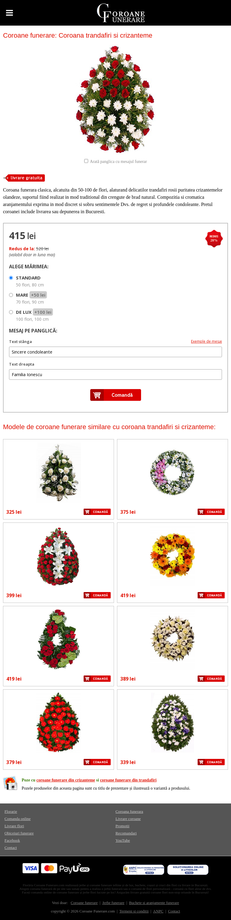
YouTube (123, 840)
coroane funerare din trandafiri (128, 780)
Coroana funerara (129, 811)
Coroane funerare (84, 903)
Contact (11, 847)
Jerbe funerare (113, 903)
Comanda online (18, 818)
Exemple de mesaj (206, 341)
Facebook (12, 840)
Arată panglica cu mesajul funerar (118, 161)
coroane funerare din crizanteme (65, 780)
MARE (31, 298)
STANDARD (30, 281)
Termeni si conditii (134, 911)
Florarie (11, 811)
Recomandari (126, 833)
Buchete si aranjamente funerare (154, 903)
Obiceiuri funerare (19, 833)
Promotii (122, 826)
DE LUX (34, 315)
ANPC (158, 911)
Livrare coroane (128, 818)
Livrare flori (14, 826)
